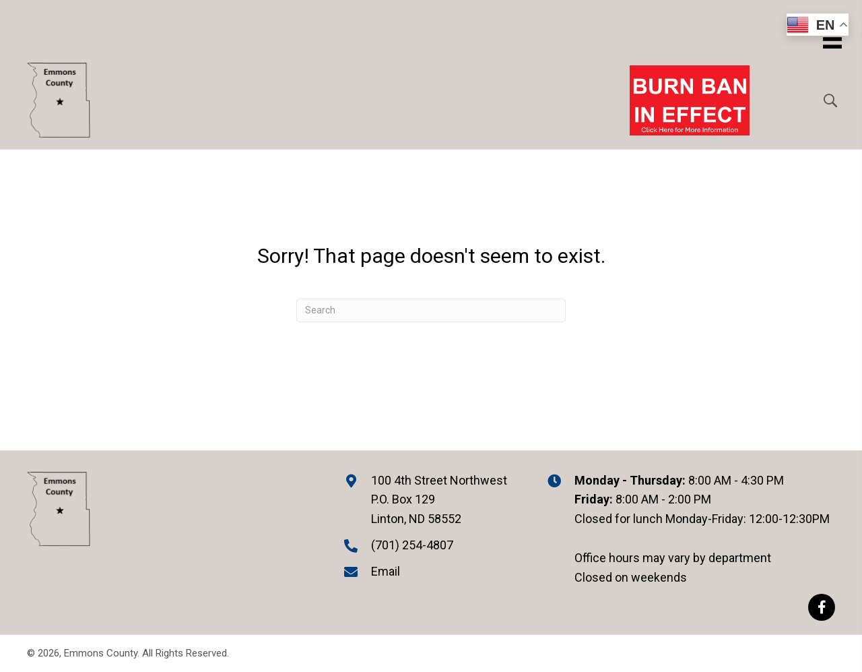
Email (385, 571)
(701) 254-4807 (412, 545)
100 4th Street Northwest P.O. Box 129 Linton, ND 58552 (439, 499)
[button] (821, 607)
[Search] (431, 310)
